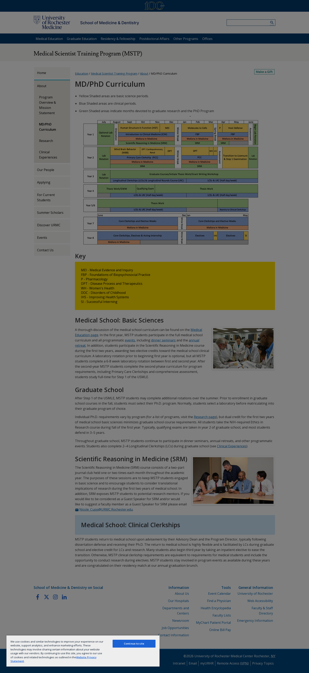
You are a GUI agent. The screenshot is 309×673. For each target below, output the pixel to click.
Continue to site (134, 643)
